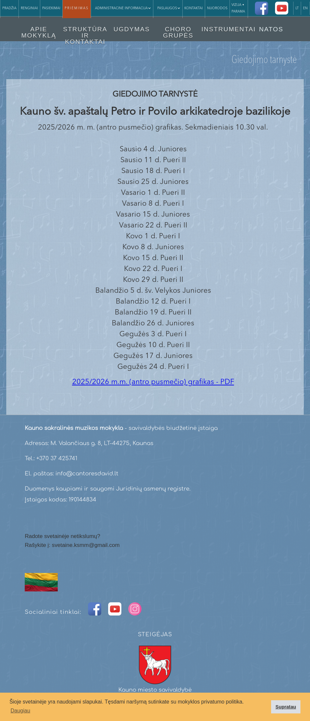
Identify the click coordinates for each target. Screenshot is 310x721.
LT (297, 8)
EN (305, 8)
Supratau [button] (285, 706)
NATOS (271, 29)
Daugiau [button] (20, 710)
